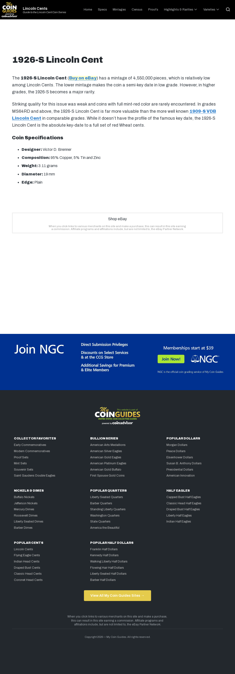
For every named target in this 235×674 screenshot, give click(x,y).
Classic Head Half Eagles (183, 503)
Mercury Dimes (24, 509)
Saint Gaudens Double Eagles (34, 475)
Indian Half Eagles (178, 521)
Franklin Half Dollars (104, 549)
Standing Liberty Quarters (108, 509)
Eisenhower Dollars (179, 457)
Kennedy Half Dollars (104, 555)
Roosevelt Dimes (26, 515)
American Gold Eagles (105, 457)
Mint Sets (20, 463)
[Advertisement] (117, 39)
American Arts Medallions (108, 445)
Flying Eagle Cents (27, 555)
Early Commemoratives (30, 445)
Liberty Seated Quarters (106, 497)
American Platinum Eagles (108, 463)
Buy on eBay (83, 78)
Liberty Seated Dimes (28, 521)
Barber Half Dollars (103, 580)
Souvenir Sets (23, 469)
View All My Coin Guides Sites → (117, 595)
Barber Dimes (23, 527)
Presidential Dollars (179, 469)
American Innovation (180, 475)
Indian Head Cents (27, 561)
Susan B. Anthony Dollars (184, 463)
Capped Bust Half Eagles (183, 497)
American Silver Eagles (106, 451)
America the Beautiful (104, 527)
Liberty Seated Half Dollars (108, 573)
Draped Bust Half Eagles (183, 509)
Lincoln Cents (35, 9)
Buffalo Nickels (24, 497)
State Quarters (100, 521)
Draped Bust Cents (27, 567)
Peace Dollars (176, 451)
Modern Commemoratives (32, 451)
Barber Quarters (101, 503)
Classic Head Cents (28, 573)
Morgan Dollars (177, 445)
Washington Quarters (105, 515)
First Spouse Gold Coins (107, 475)
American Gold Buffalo (105, 469)
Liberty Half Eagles (179, 515)
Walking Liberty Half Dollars (109, 561)
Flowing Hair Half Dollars (107, 567)
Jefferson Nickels (26, 503)
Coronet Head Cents (28, 580)
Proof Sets (21, 457)
